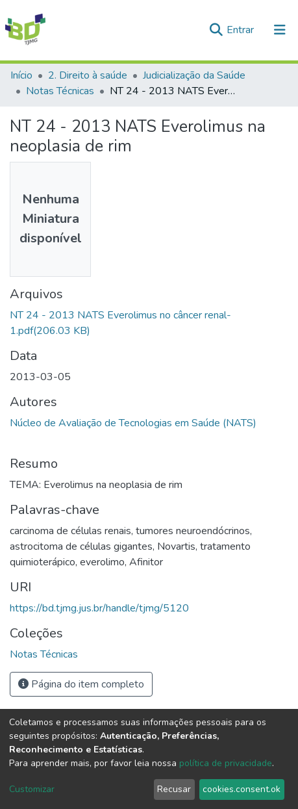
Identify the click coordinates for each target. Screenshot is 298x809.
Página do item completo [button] (81, 684)
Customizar (32, 789)
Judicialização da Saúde (194, 75)
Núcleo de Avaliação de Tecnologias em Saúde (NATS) (133, 423)
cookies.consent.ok (241, 789)
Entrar (241, 30)
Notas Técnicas (60, 91)
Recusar (174, 789)
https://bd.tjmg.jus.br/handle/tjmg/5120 (99, 608)
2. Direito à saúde (87, 75)
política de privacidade (225, 763)
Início (21, 75)
